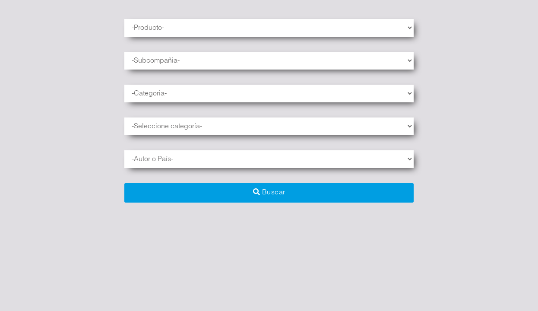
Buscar (269, 192)
